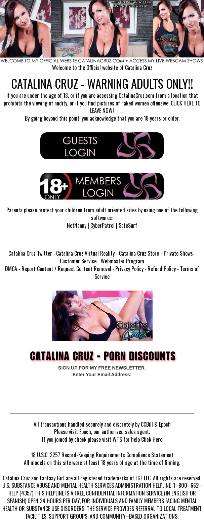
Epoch (165, 424)
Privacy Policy (129, 269)
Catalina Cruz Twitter (30, 253)
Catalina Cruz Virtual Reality (85, 253)
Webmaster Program (122, 261)
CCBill (147, 424)
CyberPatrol (102, 225)
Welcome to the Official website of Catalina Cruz (102, 67)
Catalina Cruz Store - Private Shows (156, 253)
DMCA (11, 269)
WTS (117, 439)
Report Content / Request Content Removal (66, 269)
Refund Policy (162, 269)
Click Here (151, 439)
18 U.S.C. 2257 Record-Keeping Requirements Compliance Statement (102, 455)
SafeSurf (128, 225)
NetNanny (76, 225)
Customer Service (78, 261)
